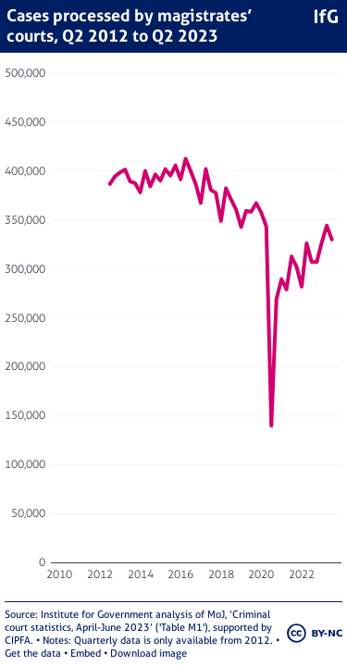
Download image (148, 653)
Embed (85, 653)
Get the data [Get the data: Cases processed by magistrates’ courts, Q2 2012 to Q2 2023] (33, 653)
